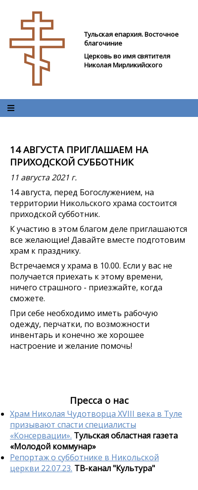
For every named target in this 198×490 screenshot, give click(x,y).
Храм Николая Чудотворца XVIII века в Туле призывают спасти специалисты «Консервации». (96, 424)
